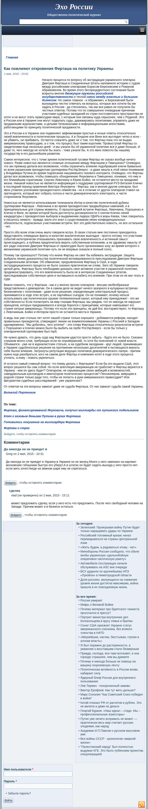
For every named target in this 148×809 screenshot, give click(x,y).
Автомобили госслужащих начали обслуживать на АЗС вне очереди (103, 565)
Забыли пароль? (19, 793)
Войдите (9, 434)
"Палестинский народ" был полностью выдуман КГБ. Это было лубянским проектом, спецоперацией (112, 750)
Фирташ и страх (17, 428)
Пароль (10, 781)
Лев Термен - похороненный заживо (105, 685)
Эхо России (74, 7)
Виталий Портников (20, 392)
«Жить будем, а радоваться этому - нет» (108, 547)
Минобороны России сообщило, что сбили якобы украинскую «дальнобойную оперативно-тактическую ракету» (109, 555)
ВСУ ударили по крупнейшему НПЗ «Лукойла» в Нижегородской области (106, 573)
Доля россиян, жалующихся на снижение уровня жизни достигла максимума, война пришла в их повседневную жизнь (109, 583)
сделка (14, 490)
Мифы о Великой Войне (97, 604)
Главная (12, 57)
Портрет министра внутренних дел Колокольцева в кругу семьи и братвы (106, 619)
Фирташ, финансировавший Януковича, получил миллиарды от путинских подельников (71, 410)
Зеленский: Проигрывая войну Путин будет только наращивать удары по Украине (110, 529)
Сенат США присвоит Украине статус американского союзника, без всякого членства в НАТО (106, 629)
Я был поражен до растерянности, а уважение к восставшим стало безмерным (109, 647)
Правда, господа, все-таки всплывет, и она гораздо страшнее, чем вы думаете (109, 655)
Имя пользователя (18, 769)
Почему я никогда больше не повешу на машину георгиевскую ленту (108, 663)
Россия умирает (91, 600)
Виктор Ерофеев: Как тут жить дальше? (107, 690)
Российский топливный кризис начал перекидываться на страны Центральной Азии (108, 539)
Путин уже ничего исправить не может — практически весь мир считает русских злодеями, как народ (108, 722)
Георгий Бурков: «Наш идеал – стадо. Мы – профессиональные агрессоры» (110, 712)
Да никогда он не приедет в (25, 449)
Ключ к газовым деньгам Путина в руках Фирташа (42, 416)
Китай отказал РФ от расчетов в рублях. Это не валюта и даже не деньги (111, 704)
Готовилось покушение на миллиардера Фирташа (42, 422)
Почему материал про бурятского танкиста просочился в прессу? (109, 611)
